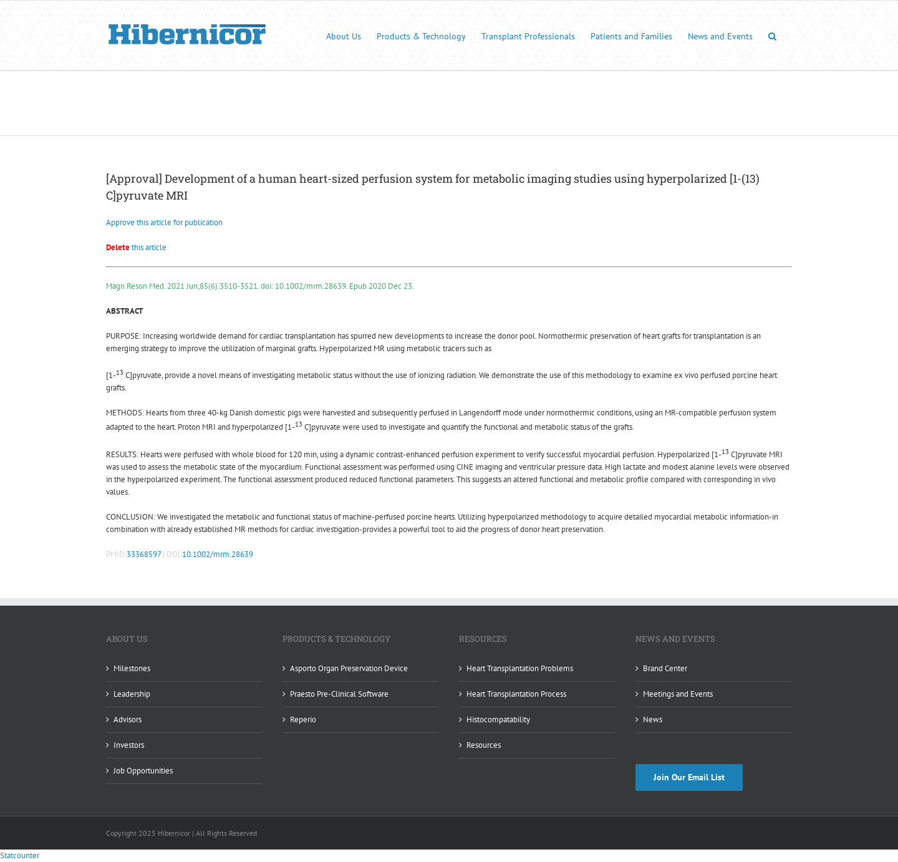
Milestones (131, 668)
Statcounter (19, 855)
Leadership (131, 694)
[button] (772, 35)
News (652, 719)
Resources (483, 745)
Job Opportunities (143, 770)
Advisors (127, 719)
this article (136, 247)
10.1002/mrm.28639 (217, 554)
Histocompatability (498, 719)
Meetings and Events (678, 694)
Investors (128, 745)
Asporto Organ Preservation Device (349, 668)
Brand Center (665, 668)
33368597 (144, 554)
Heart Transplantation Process (516, 694)
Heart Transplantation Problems (519, 668)
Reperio (303, 719)
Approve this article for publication (164, 222)
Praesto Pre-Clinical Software (339, 694)
